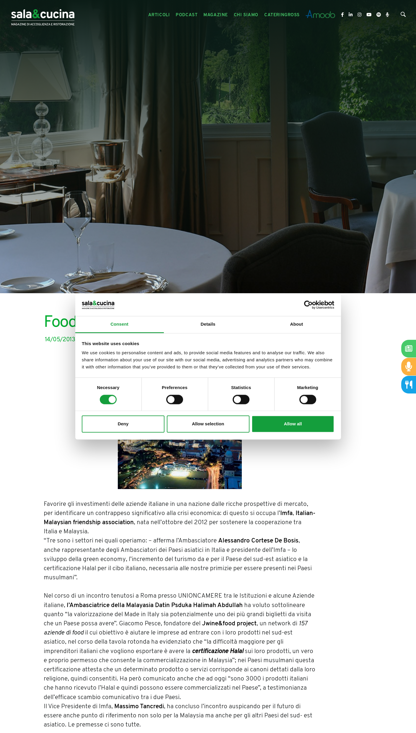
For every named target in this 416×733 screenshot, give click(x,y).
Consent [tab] (119, 324)
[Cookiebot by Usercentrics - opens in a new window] (308, 304)
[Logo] (42, 15)
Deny (123, 424)
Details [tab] (208, 324)
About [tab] (296, 324)
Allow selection (208, 424)
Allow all (293, 424)
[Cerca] (403, 16)
